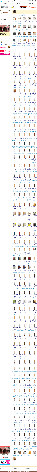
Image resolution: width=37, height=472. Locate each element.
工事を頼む (2, 18)
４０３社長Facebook (4, 41)
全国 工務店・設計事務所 (4, 44)
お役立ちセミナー (3, 39)
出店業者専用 (2, 23)
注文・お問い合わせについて (3, 468)
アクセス (6, 33)
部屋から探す (18, 3)
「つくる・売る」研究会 (27, 468)
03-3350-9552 (4, 34)
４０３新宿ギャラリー (15, 468)
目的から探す (31, 3)
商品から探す (6, 3)
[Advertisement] (4, 61)
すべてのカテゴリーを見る (3, 19)
